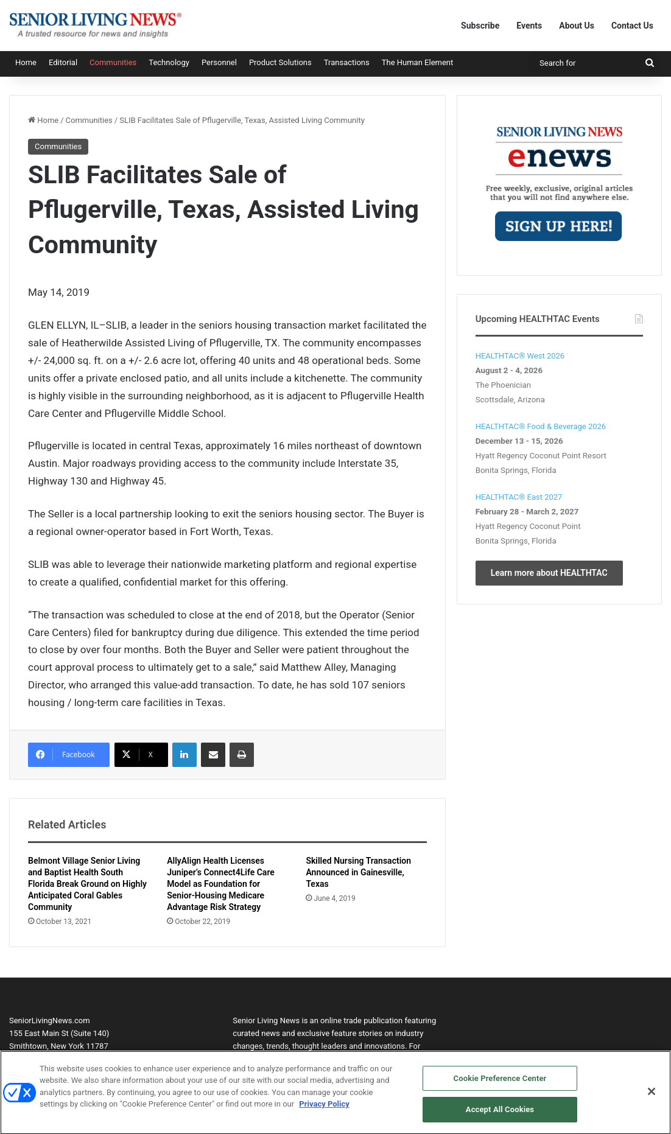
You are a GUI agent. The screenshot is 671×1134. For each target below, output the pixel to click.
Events (529, 25)
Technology (169, 62)
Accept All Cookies (500, 1116)
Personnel (219, 62)
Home (26, 62)
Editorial (63, 62)
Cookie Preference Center (500, 1084)
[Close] (651, 1097)
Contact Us (632, 25)
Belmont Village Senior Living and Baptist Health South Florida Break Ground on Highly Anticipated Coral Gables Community (87, 884)
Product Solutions (280, 62)
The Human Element (418, 62)
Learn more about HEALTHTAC (549, 573)
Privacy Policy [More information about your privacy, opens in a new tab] (324, 1110)
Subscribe (480, 25)
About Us (576, 25)
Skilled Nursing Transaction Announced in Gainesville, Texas (358, 872)
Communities (113, 62)
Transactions (347, 62)
